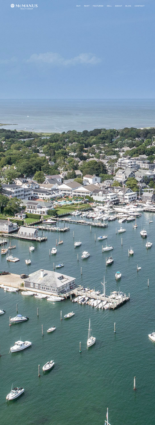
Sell (109, 6)
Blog (128, 6)
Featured (98, 6)
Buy (78, 6)
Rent (86, 6)
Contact (140, 6)
